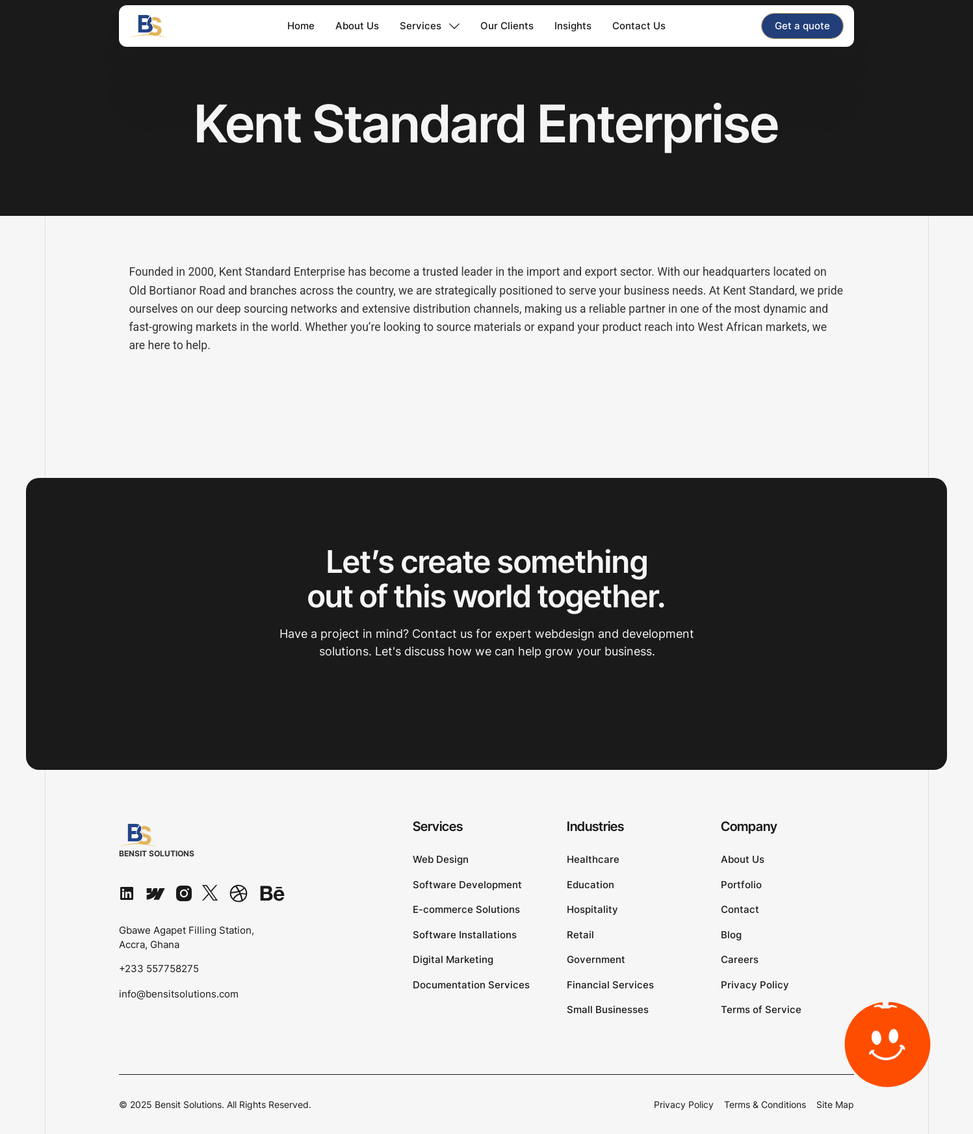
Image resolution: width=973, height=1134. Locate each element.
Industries (595, 827)
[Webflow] (155, 892)
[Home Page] (165, 26)
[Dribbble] (238, 892)
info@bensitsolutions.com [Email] (179, 994)
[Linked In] (127, 893)
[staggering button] (802, 26)
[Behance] (272, 893)
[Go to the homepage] (160, 841)
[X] (210, 893)
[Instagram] (184, 893)
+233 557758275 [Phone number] (159, 968)
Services (438, 827)
